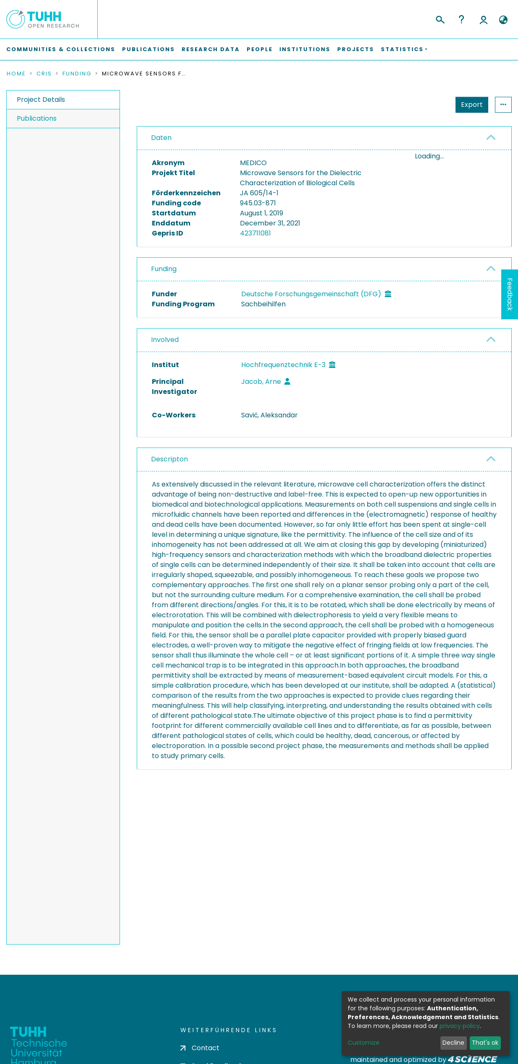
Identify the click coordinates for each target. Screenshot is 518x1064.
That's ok (485, 1042)
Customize (364, 1042)
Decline (453, 1042)
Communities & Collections (60, 49)
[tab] (324, 138)
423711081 (255, 233)
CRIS (44, 74)
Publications (148, 49)
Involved (165, 339)
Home (16, 74)
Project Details (41, 99)
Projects (355, 49)
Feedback (510, 294)
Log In (483, 19)
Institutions (305, 49)
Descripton (169, 459)
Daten (161, 137)
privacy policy (460, 1026)
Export (472, 104)
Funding (76, 74)
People (260, 49)
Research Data (211, 49)
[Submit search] (440, 18)
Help (461, 19)
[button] (503, 20)
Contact (199, 1048)
